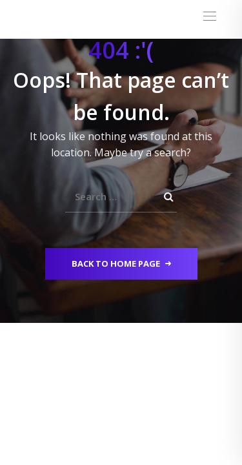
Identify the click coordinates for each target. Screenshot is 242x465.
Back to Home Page (121, 263)
